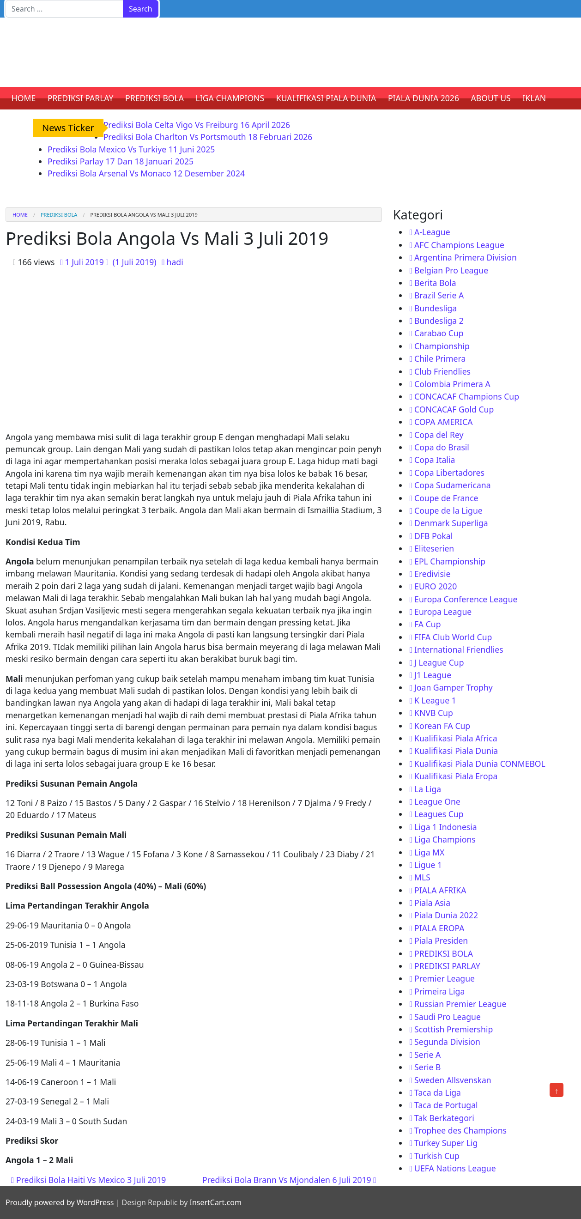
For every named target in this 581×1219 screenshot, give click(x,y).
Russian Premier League (460, 1003)
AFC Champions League (459, 244)
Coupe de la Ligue (448, 510)
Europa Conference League (465, 599)
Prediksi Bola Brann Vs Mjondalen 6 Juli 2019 (289, 1179)
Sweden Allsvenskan (452, 1080)
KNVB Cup (433, 712)
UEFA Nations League (455, 1168)
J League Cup (439, 662)
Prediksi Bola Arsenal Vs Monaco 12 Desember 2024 (146, 173)
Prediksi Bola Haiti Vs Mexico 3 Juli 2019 (88, 1179)
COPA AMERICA (443, 421)
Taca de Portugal (446, 1104)
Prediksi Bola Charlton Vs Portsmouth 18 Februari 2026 (208, 136)
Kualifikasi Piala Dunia (456, 750)
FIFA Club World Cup (453, 637)
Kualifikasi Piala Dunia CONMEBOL (479, 763)
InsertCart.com (215, 1202)
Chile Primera (440, 358)
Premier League (444, 978)
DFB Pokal (433, 535)
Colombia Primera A (452, 383)
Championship (442, 346)
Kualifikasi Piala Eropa (455, 776)
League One (437, 801)
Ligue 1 (428, 864)
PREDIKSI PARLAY (81, 97)
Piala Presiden (441, 940)
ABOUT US (491, 97)
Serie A (427, 1054)
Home (20, 214)
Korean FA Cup (442, 725)
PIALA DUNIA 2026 (423, 97)
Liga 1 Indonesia (445, 826)
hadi (175, 261)
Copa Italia (434, 459)
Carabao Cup (439, 333)
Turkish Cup (437, 1155)
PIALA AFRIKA (440, 890)
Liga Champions (445, 839)
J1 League (432, 674)
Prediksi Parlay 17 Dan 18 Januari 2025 (121, 161)
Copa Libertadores (449, 472)
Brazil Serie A (439, 295)
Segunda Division (447, 1041)
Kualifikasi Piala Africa (455, 738)
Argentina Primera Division (465, 257)
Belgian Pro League (451, 270)
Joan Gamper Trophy (453, 687)
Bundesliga (435, 308)
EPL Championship (449, 561)
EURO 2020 (435, 586)
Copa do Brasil (441, 447)
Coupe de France (446, 497)
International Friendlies (458, 649)
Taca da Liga (437, 1092)
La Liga (427, 788)
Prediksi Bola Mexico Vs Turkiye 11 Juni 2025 (131, 149)
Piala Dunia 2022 (446, 915)
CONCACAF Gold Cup (454, 409)
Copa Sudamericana (452, 485)
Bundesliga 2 (439, 320)
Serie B (427, 1067)
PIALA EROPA (439, 928)
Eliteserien (434, 548)
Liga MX (429, 852)
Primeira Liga (439, 991)
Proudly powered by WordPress (60, 1202)
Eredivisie (432, 573)
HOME (24, 97)
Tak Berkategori (444, 1117)
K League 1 (435, 700)
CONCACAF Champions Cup (466, 396)
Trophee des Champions (460, 1130)
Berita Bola (435, 282)
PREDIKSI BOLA (154, 97)
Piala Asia (432, 902)
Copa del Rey (438, 434)
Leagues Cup (438, 813)
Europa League (443, 611)
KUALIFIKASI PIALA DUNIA (326, 97)
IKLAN (534, 97)
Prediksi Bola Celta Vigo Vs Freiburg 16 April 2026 (196, 124)
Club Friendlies (442, 371)
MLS (422, 877)
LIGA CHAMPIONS (230, 97)
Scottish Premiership (453, 1029)
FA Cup (427, 624)
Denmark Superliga (451, 522)
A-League (432, 231)
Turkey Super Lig (446, 1142)
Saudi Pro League (447, 1016)
